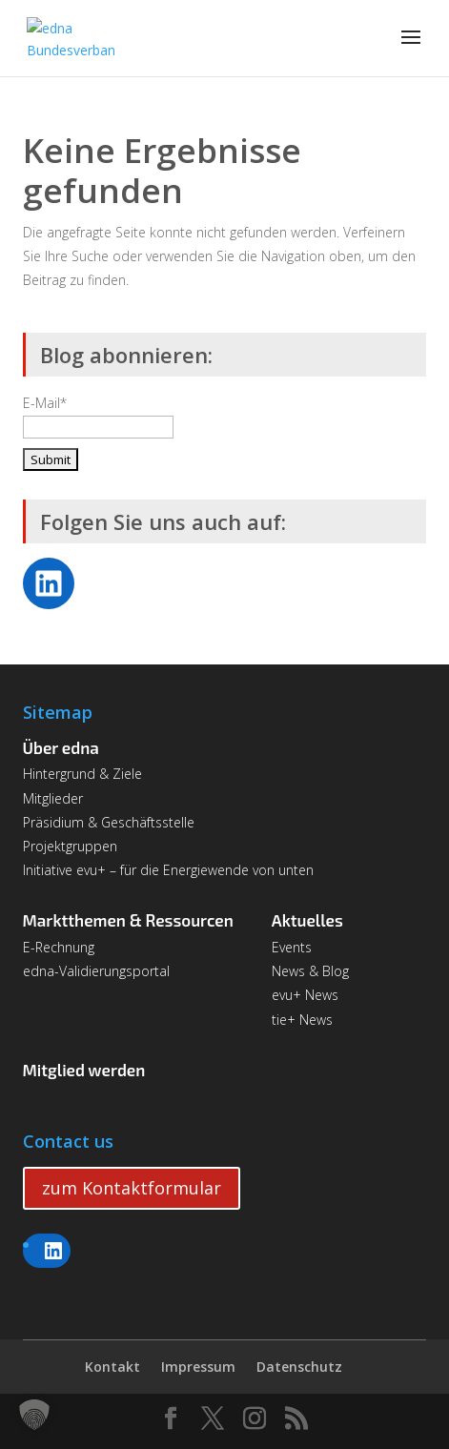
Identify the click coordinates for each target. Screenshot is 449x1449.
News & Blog (310, 971)
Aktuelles (307, 919)
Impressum (198, 1366)
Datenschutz (299, 1366)
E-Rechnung (58, 947)
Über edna (61, 747)
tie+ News (302, 1019)
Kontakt (112, 1366)
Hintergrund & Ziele (82, 774)
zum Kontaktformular (131, 1187)
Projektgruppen (70, 846)
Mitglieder (53, 798)
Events (292, 947)
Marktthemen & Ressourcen (128, 919)
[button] (34, 1414)
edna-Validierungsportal (96, 971)
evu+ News (305, 995)
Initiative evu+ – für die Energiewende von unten (168, 870)
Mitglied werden (84, 1069)
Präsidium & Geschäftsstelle (108, 822)
